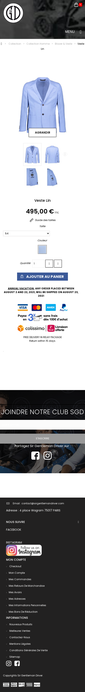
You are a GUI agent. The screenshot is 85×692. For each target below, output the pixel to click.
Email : (17, 503)
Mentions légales (20, 644)
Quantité (25, 263)
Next (65, 154)
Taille (42, 226)
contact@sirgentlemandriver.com (43, 503)
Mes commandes (20, 579)
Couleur (42, 240)
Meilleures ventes (19, 631)
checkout (15, 566)
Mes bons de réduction (23, 611)
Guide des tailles (42, 220)
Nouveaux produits (20, 624)
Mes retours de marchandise (27, 585)
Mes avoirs (15, 592)
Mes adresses (17, 598)
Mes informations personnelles (27, 605)
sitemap (14, 657)
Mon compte (17, 573)
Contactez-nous (19, 637)
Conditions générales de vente (28, 650)
